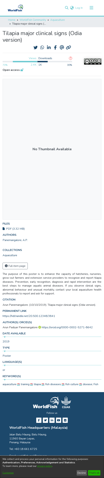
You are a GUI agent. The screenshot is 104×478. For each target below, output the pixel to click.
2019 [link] (6, 341)
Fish (95, 384)
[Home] (15, 7)
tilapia (37, 384)
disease (87, 384)
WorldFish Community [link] (33, 20)
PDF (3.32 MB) (14, 229)
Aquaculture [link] (57, 20)
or (4, 370)
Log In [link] (79, 8)
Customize (8, 473)
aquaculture (9, 384)
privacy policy (44, 466)
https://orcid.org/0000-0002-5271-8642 (67, 327)
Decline (81, 473)
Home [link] (11, 20)
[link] (10, 255)
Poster (7, 356)
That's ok (94, 473)
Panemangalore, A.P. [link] (15, 240)
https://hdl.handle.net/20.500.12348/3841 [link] (29, 316)
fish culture (72, 384)
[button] (66, 8)
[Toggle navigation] (91, 8)
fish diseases (53, 384)
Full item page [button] (15, 266)
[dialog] (52, 467)
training (25, 384)
